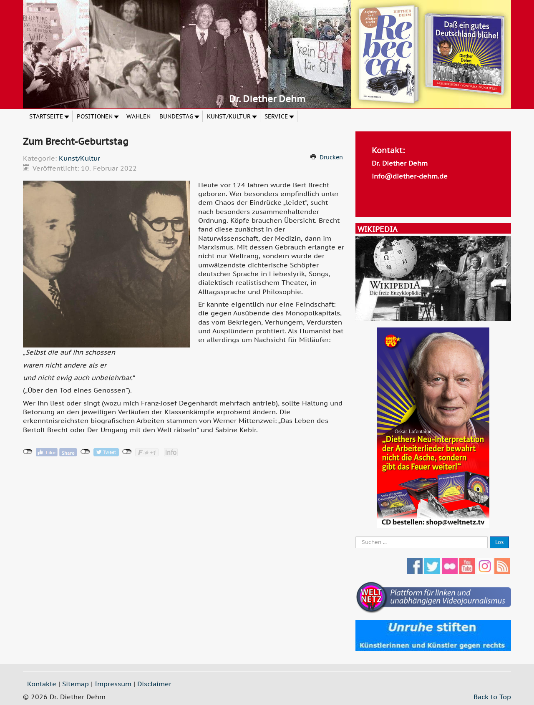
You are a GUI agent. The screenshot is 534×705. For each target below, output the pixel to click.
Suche (355, 536)
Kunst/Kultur (79, 158)
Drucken (331, 157)
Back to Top (492, 696)
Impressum (113, 684)
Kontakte (41, 684)
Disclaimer (154, 684)
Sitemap (75, 684)
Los (499, 542)
